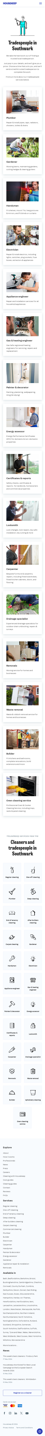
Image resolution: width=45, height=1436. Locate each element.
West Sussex (22, 1336)
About (6, 1153)
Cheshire (38, 1282)
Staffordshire (23, 1328)
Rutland (33, 1321)
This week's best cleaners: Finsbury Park (20, 1356)
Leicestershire (19, 1305)
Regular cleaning (10, 1206)
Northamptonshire (11, 1313)
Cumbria (29, 1286)
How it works (9, 1157)
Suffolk (33, 1328)
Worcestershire (18, 1340)
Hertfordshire (22, 1301)
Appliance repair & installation (16, 1264)
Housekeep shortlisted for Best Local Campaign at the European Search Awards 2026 (19, 1368)
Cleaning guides (10, 1184)
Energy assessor (10, 1256)
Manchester (16, 1309)
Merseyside (27, 1309)
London (6, 1309)
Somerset (26, 1324)
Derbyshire (8, 1290)
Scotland (7, 1324)
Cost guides (8, 1180)
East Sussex (8, 1294)
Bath (5, 1278)
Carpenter (7, 1244)
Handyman (7, 1248)
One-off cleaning (10, 1210)
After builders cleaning (13, 1221)
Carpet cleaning (10, 1225)
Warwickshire (34, 1332)
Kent (31, 1301)
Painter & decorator (11, 1252)
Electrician (7, 1240)
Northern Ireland (27, 1313)
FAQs (5, 1195)
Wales (25, 1332)
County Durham (18, 1286)
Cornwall (7, 1286)
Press (5, 1168)
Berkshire (24, 1278)
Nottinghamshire (10, 1321)
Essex (16, 1294)
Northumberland (10, 1317)
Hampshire (8, 1297)
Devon (16, 1290)
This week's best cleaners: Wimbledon (19, 1379)
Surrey (6, 1332)
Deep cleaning (9, 1217)
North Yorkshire (25, 1317)
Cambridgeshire (26, 1282)
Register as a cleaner (22, 1393)
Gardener (7, 1260)
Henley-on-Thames (21, 1297)
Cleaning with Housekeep (14, 1176)
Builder (6, 1237)
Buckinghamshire (10, 1282)
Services (8, 1200)
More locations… (10, 1345)
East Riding (31, 1290)
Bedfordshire (14, 1278)
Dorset (23, 1290)
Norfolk (36, 1309)
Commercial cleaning (12, 1229)
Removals (7, 1267)
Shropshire (16, 1324)
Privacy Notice (8, 1428)
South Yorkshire (10, 1328)
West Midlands (9, 1336)
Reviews (6, 1191)
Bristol (32, 1278)
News (5, 1164)
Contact (6, 1187)
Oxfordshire (23, 1321)
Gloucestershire (27, 1294)
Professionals (9, 1160)
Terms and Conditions (24, 1428)
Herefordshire (9, 1301)
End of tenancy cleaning (13, 1214)
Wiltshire (7, 1340)
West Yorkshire (34, 1336)
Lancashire (7, 1305)
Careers (6, 1172)
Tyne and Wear (15, 1332)
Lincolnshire (32, 1305)
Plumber (6, 1233)
